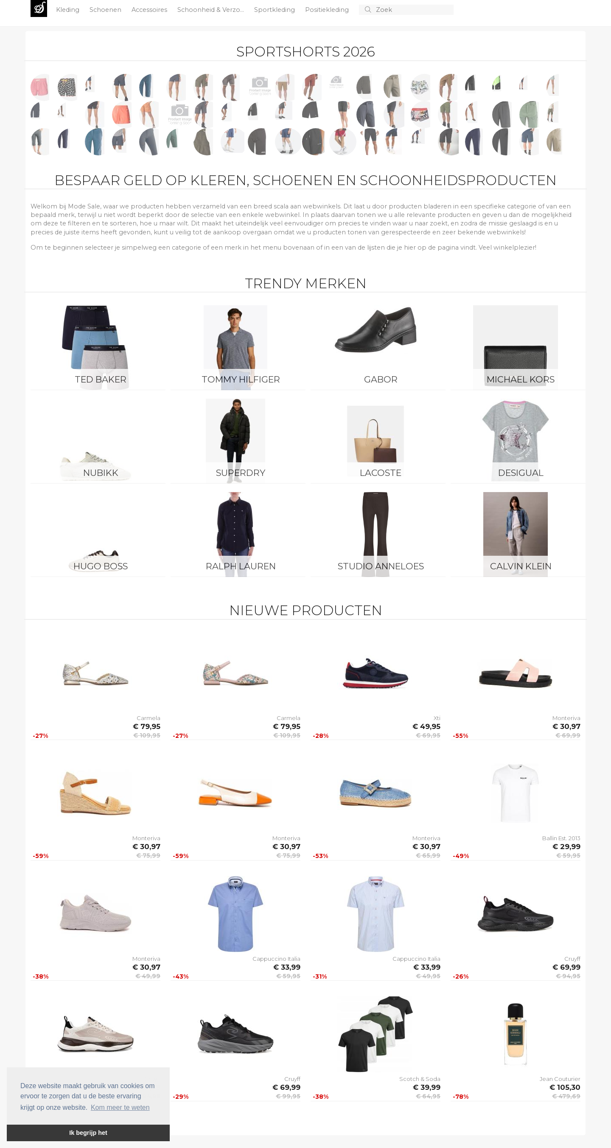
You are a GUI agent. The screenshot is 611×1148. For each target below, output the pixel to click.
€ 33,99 (286, 967)
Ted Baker (100, 379)
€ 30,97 (566, 726)
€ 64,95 (428, 1096)
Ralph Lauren (241, 566)
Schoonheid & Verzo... (211, 10)
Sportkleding (275, 10)
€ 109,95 (146, 735)
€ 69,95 (428, 735)
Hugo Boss (100, 566)
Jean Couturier (560, 1078)
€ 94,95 (568, 976)
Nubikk (100, 472)
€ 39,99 (426, 1087)
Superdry (240, 472)
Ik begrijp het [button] (88, 1132)
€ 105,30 (564, 1087)
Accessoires (150, 10)
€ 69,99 (567, 735)
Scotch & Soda (419, 1078)
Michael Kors (521, 379)
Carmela (148, 718)
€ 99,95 (288, 1096)
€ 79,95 (146, 726)
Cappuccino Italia (276, 958)
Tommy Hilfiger (241, 379)
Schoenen (106, 10)
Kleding (68, 10)
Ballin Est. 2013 (561, 838)
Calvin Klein (521, 566)
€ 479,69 (566, 1096)
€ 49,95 (426, 726)
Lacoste (380, 472)
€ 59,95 (568, 855)
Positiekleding (327, 10)
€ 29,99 (566, 846)
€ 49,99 (147, 976)
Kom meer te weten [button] (120, 1107)
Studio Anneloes (381, 566)
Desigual (521, 472)
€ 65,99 (428, 855)
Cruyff (572, 958)
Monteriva (566, 718)
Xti (437, 718)
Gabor (381, 379)
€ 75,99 (148, 855)
